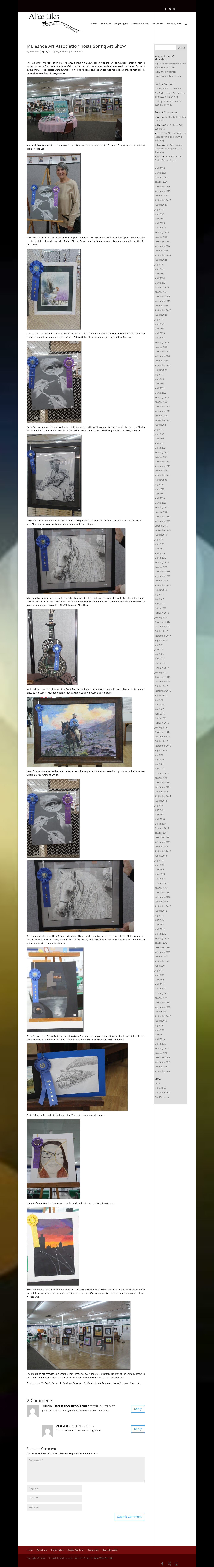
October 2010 (161, 1011)
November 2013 (162, 842)
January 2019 (161, 567)
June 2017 (159, 649)
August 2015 (161, 750)
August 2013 (161, 855)
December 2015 (162, 732)
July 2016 (159, 699)
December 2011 (162, 947)
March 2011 (160, 988)
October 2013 (161, 846)
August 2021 (161, 424)
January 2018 (161, 617)
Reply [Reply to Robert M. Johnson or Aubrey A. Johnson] (138, 1409)
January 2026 (161, 181)
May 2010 (159, 1034)
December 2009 (162, 1057)
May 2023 (159, 328)
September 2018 (163, 585)
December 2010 (162, 1002)
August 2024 (161, 259)
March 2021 (160, 447)
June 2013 (159, 865)
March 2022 (160, 392)
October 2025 (161, 195)
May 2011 (159, 979)
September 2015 (163, 745)
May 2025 (159, 218)
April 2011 (160, 984)
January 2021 (161, 456)
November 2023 (162, 301)
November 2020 (162, 466)
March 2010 (160, 1043)
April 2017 (160, 658)
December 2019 (162, 516)
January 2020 (161, 512)
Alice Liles (35, 51)
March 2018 (160, 608)
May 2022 (159, 383)
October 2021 (161, 415)
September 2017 (163, 635)
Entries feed (161, 1087)
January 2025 (161, 236)
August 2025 (161, 204)
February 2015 (162, 773)
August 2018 (161, 589)
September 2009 (163, 1071)
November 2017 (162, 626)
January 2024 (161, 291)
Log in (157, 1083)
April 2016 (160, 713)
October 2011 (161, 956)
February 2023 (162, 342)
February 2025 (162, 232)
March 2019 (160, 557)
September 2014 (163, 796)
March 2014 (160, 823)
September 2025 (163, 200)
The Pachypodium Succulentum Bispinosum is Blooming (170, 137)
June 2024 (159, 268)
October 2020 (161, 470)
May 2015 (159, 764)
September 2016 (163, 690)
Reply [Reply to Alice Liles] (138, 1429)
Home (94, 24)
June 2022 (159, 378)
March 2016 (160, 718)
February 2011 (162, 993)
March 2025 (160, 227)
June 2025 (159, 214)
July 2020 (159, 484)
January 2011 (161, 997)
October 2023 (161, 305)
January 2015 (161, 777)
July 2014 (159, 805)
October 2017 (161, 631)
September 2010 (163, 1016)
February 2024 (162, 287)
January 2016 (161, 727)
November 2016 (162, 681)
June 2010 (159, 1030)
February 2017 (162, 667)
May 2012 (159, 924)
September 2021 (163, 420)
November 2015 (162, 736)
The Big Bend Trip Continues (169, 88)
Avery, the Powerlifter (165, 71)
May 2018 (159, 599)
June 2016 (159, 704)
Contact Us (157, 24)
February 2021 (162, 452)
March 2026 (160, 172)
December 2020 (162, 461)
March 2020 (160, 502)
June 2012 (159, 919)
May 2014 (159, 814)
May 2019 (159, 548)
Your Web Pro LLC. (103, 1558)
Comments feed (162, 1092)
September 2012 (163, 906)
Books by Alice (174, 24)
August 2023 (161, 314)
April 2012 (160, 929)
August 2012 (161, 910)
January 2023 (161, 346)
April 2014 (160, 819)
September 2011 (163, 961)
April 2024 (160, 278)
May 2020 (159, 493)
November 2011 (162, 952)
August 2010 (161, 1020)
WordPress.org (162, 1097)
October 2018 (161, 580)
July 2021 (159, 429)
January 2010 (161, 1053)
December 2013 (162, 837)
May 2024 (159, 273)
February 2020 (162, 507)
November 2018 (162, 576)
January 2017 (161, 672)
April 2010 (160, 1039)
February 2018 (162, 612)
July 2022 (159, 374)
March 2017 (160, 663)
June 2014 (159, 809)
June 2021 (159, 434)
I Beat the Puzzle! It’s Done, (168, 76)
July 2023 (159, 319)
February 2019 (162, 562)
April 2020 (160, 498)
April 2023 (160, 333)
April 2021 (160, 443)
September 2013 (163, 851)
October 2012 (161, 901)
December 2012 (162, 892)
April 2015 (160, 768)
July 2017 (159, 645)
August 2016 (161, 695)
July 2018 (159, 594)
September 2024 (163, 255)
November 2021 (162, 411)
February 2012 (162, 938)
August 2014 (161, 800)
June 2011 (159, 975)
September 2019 (163, 530)
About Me (106, 24)
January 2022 (161, 401)
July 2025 (159, 209)
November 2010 (162, 1007)
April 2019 (160, 553)
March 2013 (160, 878)
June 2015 (159, 759)
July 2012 (159, 915)
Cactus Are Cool (140, 24)
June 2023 (159, 324)
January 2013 (161, 887)
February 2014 (162, 828)
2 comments (77, 51)
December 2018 (162, 571)
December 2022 (162, 351)
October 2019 (161, 525)
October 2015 (161, 741)
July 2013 (159, 860)
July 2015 (159, 755)
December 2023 (162, 296)
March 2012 (160, 933)
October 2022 (161, 360)
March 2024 (160, 282)
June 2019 (159, 544)
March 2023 (160, 337)
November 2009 (162, 1062)
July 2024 (159, 264)
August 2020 (161, 479)
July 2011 (159, 970)
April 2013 (160, 874)
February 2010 (162, 1048)
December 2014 (162, 782)
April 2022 (160, 388)
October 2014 (161, 791)
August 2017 (161, 640)
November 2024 (162, 246)
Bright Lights (121, 24)
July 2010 (159, 1025)
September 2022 (163, 365)
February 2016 (162, 722)
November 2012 (162, 897)
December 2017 (162, 622)
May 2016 (159, 709)
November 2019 (162, 521)
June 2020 (159, 489)
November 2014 (162, 787)
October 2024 (161, 250)
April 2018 (160, 603)
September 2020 (163, 475)
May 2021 (159, 438)
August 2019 (161, 534)
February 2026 (162, 177)
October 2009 (161, 1066)
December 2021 (162, 406)
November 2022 (162, 356)
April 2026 (160, 168)
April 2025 (160, 223)
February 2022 (162, 397)
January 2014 (161, 832)
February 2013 (162, 883)
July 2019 (159, 539)
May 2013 (159, 869)
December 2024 (162, 241)
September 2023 (163, 310)
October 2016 (161, 686)
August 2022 (161, 369)
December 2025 (162, 186)
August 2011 (161, 965)
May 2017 (159, 654)
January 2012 (161, 942)
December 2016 (162, 677)
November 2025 (162, 191)
